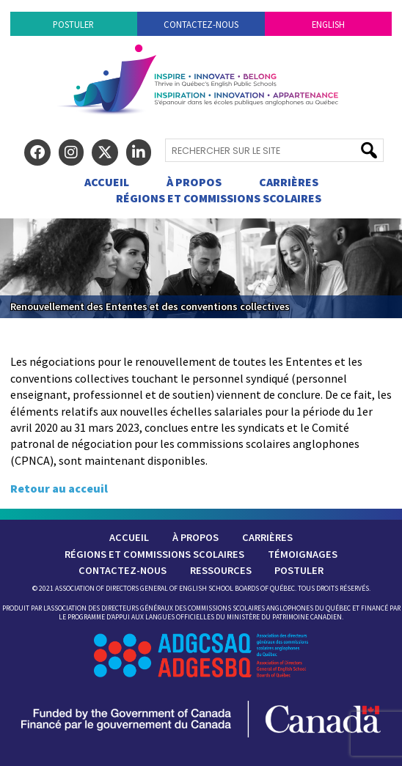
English (328, 24)
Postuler (73, 24)
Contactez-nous (201, 24)
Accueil (106, 181)
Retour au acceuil (59, 488)
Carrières (288, 181)
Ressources (221, 570)
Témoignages (302, 554)
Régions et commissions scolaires (218, 198)
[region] (201, 268)
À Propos (194, 181)
